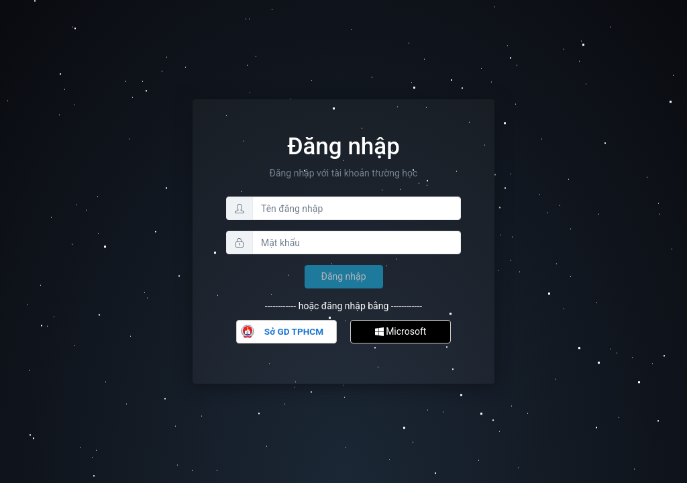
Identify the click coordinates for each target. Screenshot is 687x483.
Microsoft (401, 331)
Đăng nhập (343, 276)
